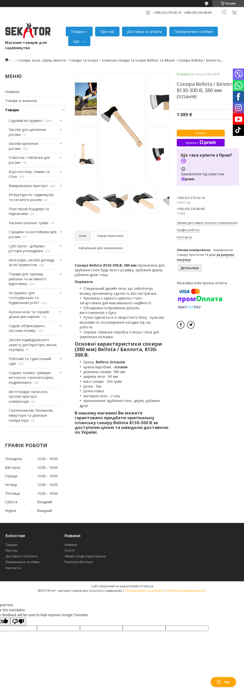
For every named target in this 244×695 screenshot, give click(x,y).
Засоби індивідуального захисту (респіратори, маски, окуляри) (33, 344)
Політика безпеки (78, 562)
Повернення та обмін (193, 31)
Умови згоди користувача (85, 556)
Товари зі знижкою (21, 100)
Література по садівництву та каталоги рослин (31, 197)
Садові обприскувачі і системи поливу (27, 328)
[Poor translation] (18, 621)
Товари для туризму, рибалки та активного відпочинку (27, 279)
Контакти (13, 568)
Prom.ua (146, 586)
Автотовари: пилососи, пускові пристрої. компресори (28, 396)
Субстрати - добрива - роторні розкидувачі (28, 248)
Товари (77, 31)
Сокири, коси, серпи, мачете (42, 60)
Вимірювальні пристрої (28, 185)
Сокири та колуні (83, 60)
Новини (70, 544)
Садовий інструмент (26, 120)
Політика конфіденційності (186, 591)
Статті (69, 550)
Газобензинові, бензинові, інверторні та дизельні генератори (31, 415)
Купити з (200, 142)
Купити (200, 133)
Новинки (12, 91)
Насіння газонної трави (28, 222)
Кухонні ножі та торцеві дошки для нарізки (29, 314)
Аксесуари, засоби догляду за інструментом (31, 262)
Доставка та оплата (144, 31)
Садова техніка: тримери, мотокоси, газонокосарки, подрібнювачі (31, 377)
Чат (223, 682)
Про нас (107, 31)
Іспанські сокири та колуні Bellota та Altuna (138, 60)
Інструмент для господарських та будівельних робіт (24, 298)
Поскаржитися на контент (144, 591)
